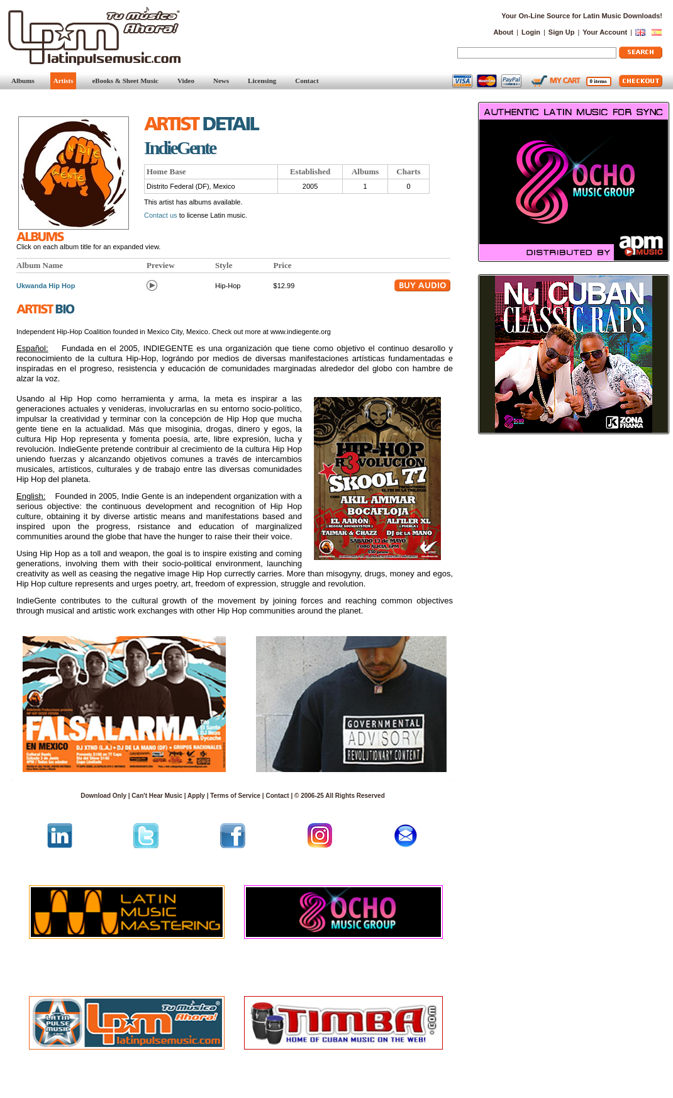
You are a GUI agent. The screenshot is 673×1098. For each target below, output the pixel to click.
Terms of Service (235, 795)
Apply (196, 795)
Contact (306, 80)
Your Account (604, 32)
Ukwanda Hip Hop (45, 285)
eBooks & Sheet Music (125, 80)
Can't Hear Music (156, 795)
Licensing (262, 80)
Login (530, 32)
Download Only (103, 795)
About (503, 32)
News (221, 80)
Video (185, 80)
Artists (63, 80)
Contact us (160, 215)
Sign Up (561, 32)
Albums (23, 80)
